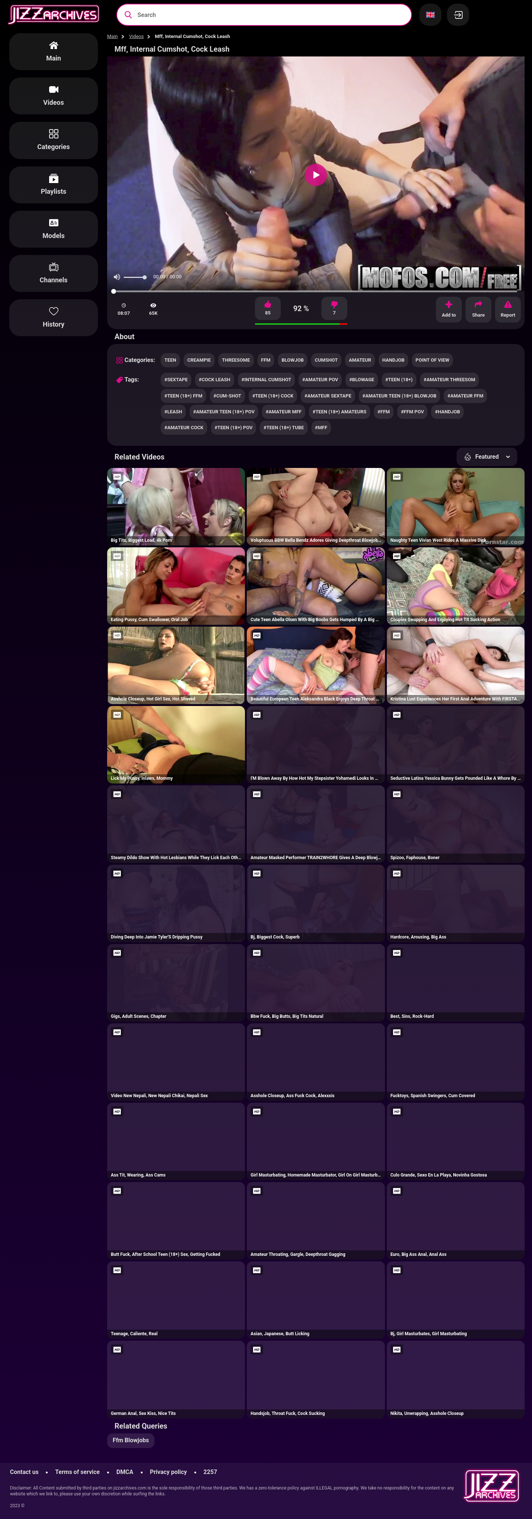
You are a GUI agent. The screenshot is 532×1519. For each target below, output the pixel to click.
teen (170, 360)
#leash (173, 411)
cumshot (326, 360)
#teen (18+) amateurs (339, 411)
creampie (199, 360)
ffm (266, 360)
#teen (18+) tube (283, 427)
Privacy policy (168, 1471)
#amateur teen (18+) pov (224, 411)
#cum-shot (227, 396)
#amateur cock (184, 427)
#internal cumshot (266, 379)
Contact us (24, 1471)
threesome (236, 360)
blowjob (293, 360)
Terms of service (77, 1471)
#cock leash (214, 379)
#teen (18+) (399, 379)
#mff (321, 427)
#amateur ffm (465, 396)
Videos (136, 36)
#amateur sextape (327, 396)
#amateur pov (320, 379)
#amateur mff (283, 411)
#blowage (361, 379)
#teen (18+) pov (234, 427)
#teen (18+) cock (272, 396)
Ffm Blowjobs (131, 1440)
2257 (210, 1471)
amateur (360, 360)
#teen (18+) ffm (183, 396)
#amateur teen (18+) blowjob (399, 396)
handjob (393, 360)
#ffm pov (412, 411)
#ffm (384, 411)
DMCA (124, 1471)
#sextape (176, 379)
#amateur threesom (449, 379)
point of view (432, 360)
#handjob (447, 411)
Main (112, 36)
